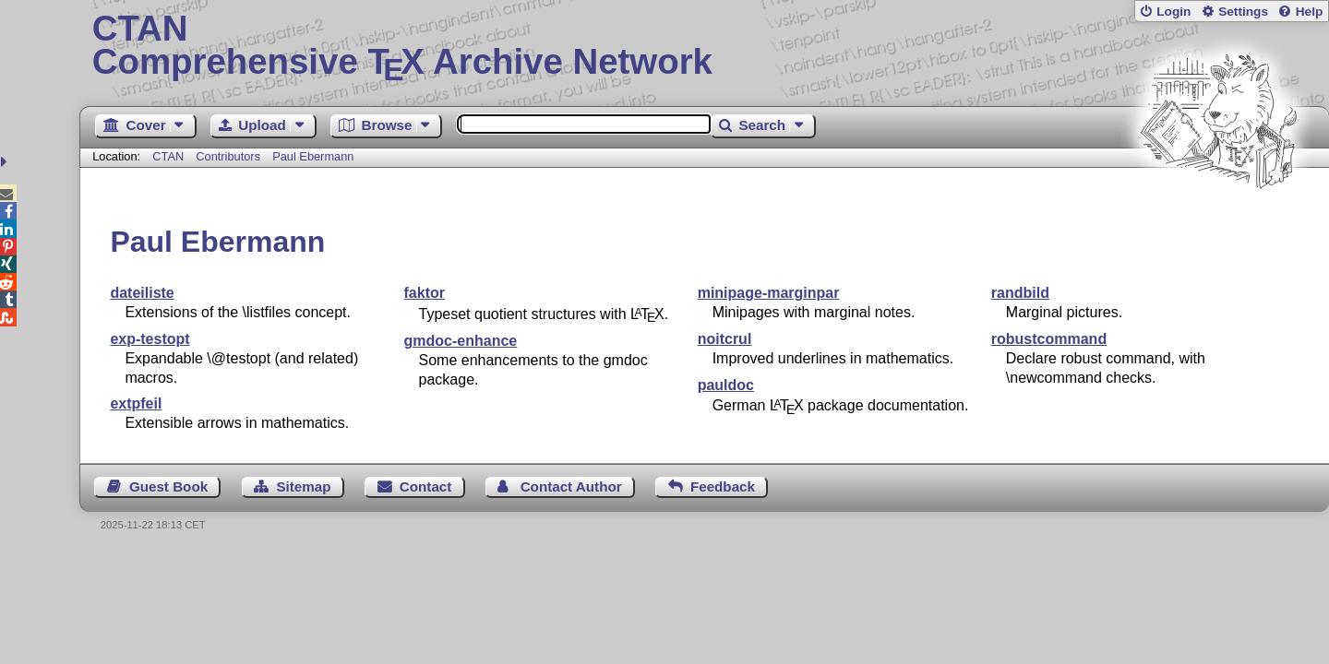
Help (1309, 11)
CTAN (168, 156)
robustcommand (1049, 339)
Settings (1243, 11)
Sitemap (303, 486)
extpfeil (136, 403)
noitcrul (725, 339)
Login (1173, 11)
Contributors (228, 156)
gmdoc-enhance (461, 341)
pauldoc (726, 385)
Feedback (722, 486)
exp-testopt (149, 339)
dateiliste (142, 293)
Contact (426, 486)
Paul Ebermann (312, 156)
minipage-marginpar (769, 293)
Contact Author (571, 486)
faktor (424, 293)
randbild (1020, 293)
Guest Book (168, 486)
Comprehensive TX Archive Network (704, 46)
